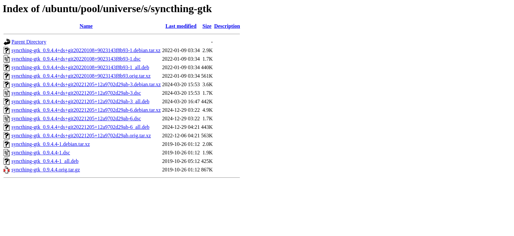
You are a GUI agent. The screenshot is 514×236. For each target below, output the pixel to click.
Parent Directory (28, 42)
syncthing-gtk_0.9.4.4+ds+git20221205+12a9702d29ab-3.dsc (76, 93)
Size (207, 26)
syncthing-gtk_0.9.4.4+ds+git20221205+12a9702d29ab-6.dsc (76, 118)
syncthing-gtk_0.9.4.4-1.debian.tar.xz (50, 144)
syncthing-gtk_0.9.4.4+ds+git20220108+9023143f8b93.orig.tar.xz (80, 76)
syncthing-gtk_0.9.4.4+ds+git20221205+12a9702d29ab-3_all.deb (80, 101)
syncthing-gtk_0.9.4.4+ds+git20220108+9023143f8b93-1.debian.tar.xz (86, 50)
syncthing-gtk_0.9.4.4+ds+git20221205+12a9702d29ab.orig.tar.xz (81, 135)
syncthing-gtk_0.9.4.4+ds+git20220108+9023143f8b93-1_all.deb (80, 67)
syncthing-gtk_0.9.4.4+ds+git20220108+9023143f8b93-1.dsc (76, 59)
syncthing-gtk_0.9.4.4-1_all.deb (44, 161)
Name (86, 26)
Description (227, 26)
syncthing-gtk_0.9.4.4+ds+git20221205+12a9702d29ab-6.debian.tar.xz (86, 110)
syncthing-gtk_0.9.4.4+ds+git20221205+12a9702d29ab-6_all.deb (80, 127)
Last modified (181, 26)
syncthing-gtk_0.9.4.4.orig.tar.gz (45, 169)
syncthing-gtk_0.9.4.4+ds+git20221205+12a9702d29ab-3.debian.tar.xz (86, 84)
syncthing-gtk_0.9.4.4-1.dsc (40, 152)
